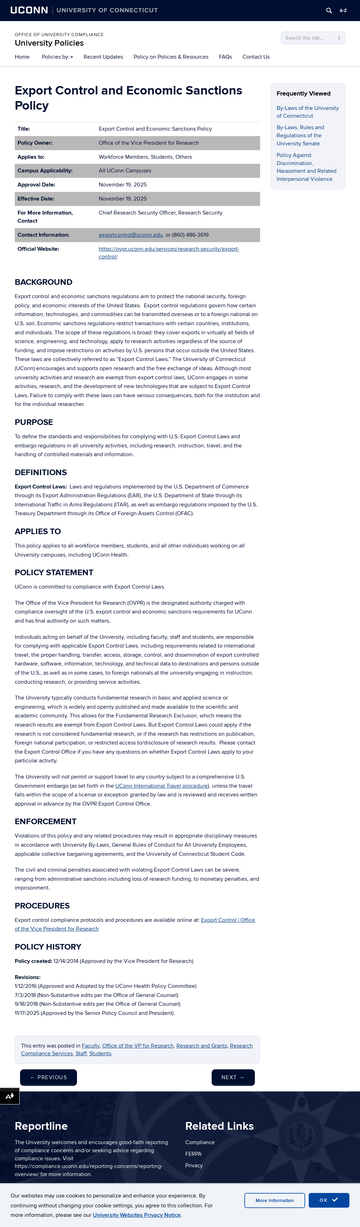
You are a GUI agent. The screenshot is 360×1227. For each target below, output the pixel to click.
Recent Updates (103, 56)
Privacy (194, 1165)
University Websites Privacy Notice (137, 1215)
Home (22, 56)
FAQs (225, 56)
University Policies (49, 43)
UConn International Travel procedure (161, 785)
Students (100, 1053)
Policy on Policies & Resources (171, 56)
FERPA (193, 1153)
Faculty (90, 1045)
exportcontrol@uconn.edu (131, 234)
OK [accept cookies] (329, 1200)
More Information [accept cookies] (275, 1200)
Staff (81, 1053)
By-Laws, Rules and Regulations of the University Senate (300, 135)
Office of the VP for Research (138, 1045)
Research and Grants (201, 1045)
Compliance (200, 1142)
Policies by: (57, 56)
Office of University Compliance (59, 35)
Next (233, 1077)
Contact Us (256, 56)
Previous (48, 1077)
